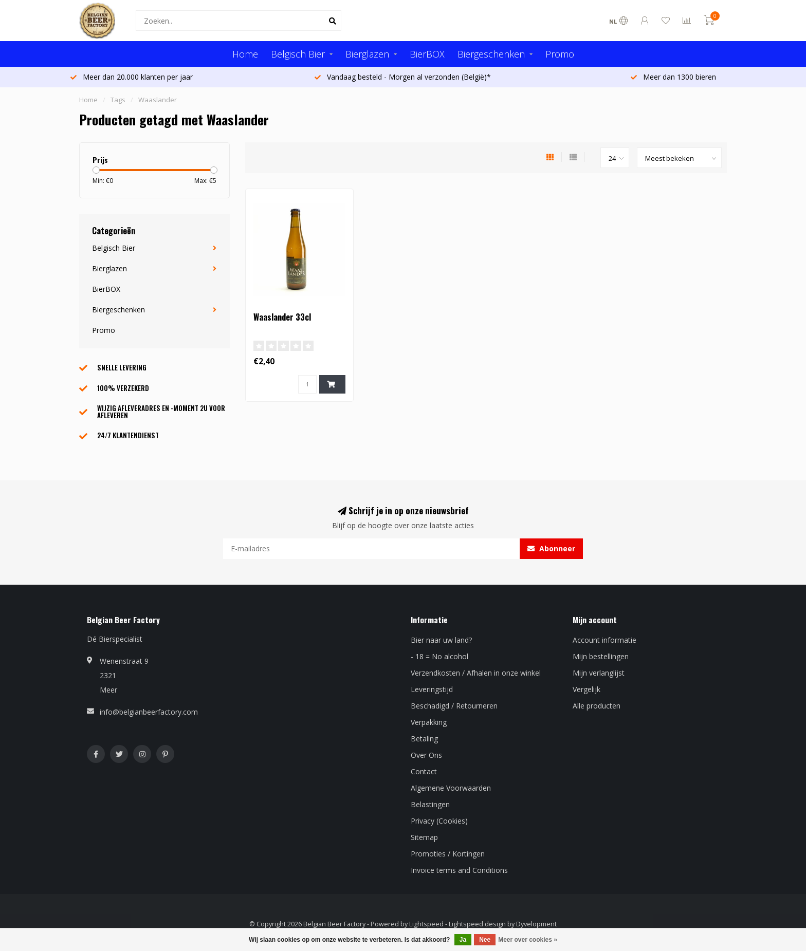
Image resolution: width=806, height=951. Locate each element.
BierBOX (427, 54)
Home (245, 54)
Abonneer (551, 548)
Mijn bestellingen (601, 656)
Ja (463, 939)
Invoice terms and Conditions (459, 870)
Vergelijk (586, 689)
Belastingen (430, 804)
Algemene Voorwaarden (451, 788)
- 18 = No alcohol (439, 656)
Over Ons (426, 755)
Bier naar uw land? (441, 640)
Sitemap (424, 837)
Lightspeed (426, 924)
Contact (424, 771)
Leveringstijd (432, 689)
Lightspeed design (477, 924)
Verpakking (429, 722)
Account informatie (604, 640)
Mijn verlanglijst (599, 673)
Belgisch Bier (298, 54)
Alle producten (596, 706)
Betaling (424, 738)
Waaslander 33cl (282, 317)
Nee (484, 939)
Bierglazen (367, 54)
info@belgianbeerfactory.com (149, 712)
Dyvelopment (536, 924)
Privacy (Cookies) (439, 821)
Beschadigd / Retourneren (454, 706)
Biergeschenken (491, 54)
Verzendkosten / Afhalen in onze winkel (476, 673)
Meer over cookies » (527, 939)
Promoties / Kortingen (448, 854)
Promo (559, 54)
